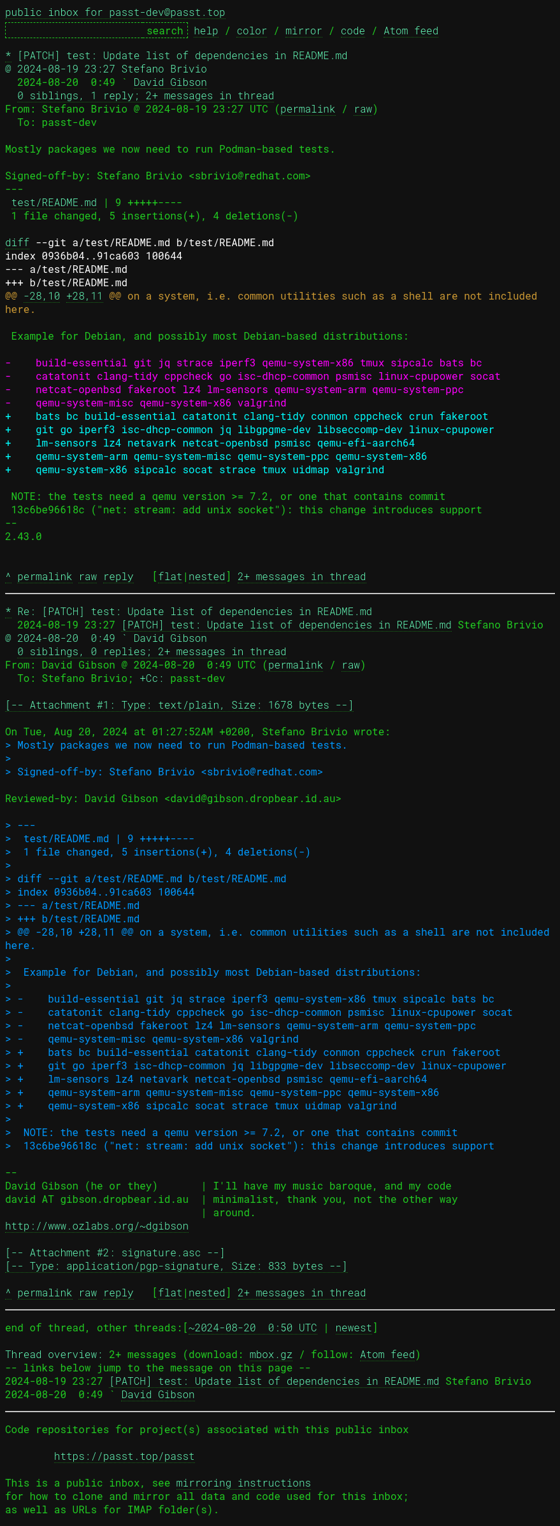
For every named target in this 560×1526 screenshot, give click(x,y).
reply (118, 576)
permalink (307, 108)
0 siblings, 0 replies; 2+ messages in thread (151, 651)
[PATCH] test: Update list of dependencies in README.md (286, 624)
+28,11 (84, 295)
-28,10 (42, 295)
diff (17, 242)
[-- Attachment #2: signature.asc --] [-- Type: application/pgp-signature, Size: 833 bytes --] (176, 1258)
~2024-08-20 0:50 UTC (253, 1327)
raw (363, 108)
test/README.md (54, 202)
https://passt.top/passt (124, 1455)
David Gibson (170, 81)
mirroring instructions (243, 1482)
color (251, 30)
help (206, 30)
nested (207, 576)
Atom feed (411, 30)
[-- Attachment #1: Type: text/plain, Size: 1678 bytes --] (179, 704)
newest (354, 1327)
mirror (303, 30)
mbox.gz (271, 1354)
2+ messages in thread (302, 576)
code (353, 30)
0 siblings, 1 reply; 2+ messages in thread (145, 95)
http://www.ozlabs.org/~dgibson (97, 1225)
